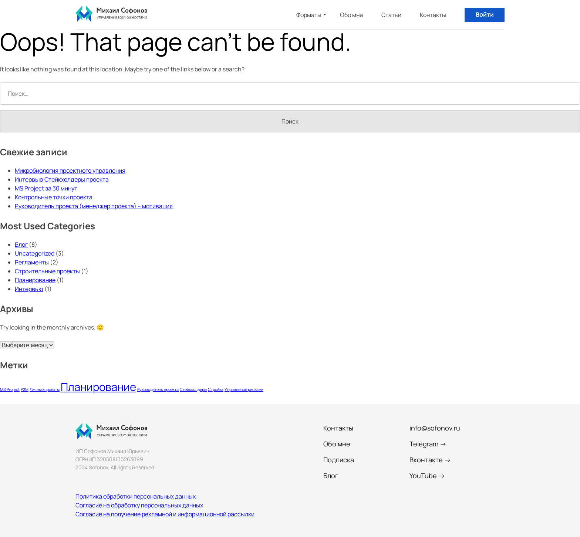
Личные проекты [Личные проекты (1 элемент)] (45, 389)
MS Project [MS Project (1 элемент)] (10, 389)
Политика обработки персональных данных (135, 496)
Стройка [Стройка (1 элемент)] (215, 389)
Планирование (35, 280)
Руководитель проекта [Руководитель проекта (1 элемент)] (158, 389)
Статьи (391, 15)
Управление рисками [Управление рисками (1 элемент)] (244, 389)
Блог (21, 244)
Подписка (338, 459)
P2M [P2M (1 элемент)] (24, 389)
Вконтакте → (430, 459)
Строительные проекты (47, 271)
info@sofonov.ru (434, 427)
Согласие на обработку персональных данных (139, 505)
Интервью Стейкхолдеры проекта (62, 179)
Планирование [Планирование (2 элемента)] (98, 386)
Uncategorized (34, 253)
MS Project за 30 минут (46, 188)
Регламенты (32, 262)
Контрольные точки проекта (53, 197)
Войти (485, 14)
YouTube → (427, 475)
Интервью (29, 289)
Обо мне (351, 15)
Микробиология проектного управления (70, 170)
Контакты (433, 15)
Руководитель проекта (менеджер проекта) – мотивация (94, 206)
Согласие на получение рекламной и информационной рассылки (164, 514)
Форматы (308, 15)
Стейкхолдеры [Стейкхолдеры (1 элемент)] (193, 389)
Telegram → (427, 443)
